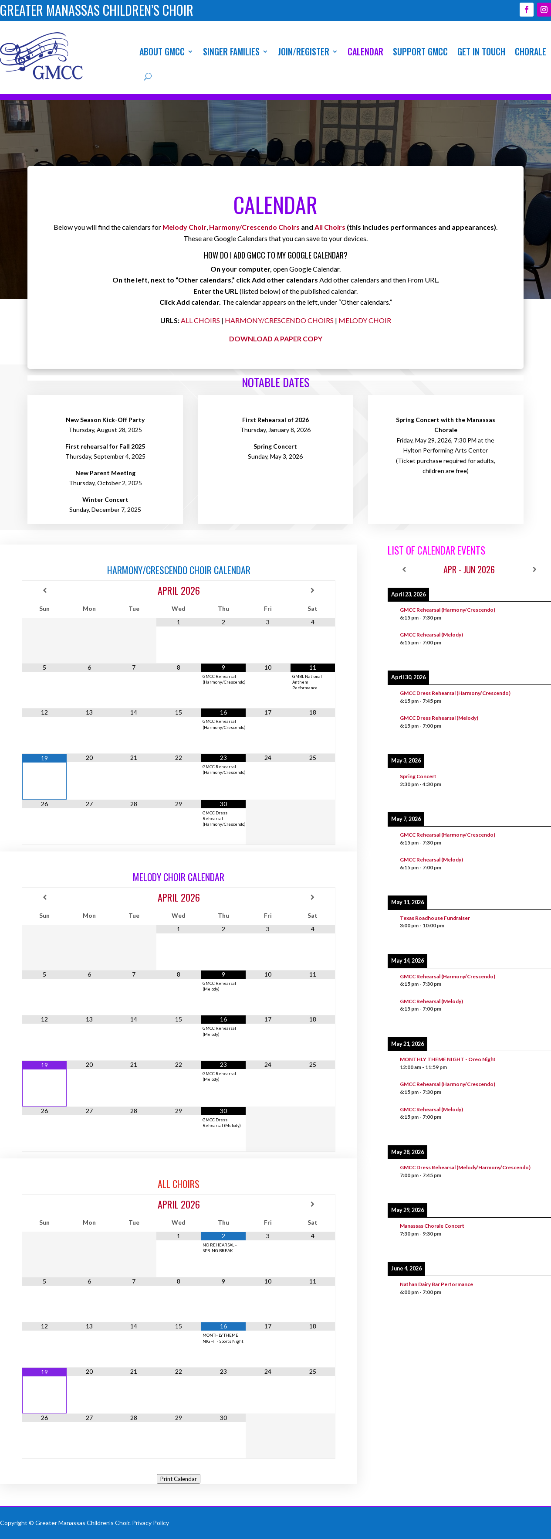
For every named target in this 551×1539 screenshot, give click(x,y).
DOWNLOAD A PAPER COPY (275, 338)
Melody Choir (184, 227)
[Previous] (404, 569)
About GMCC (162, 51)
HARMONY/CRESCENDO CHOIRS (279, 320)
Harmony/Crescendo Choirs (254, 227)
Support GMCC (420, 51)
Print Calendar (178, 1478)
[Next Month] (313, 590)
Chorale (530, 51)
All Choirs (329, 227)
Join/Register (303, 51)
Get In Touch (481, 51)
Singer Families (231, 51)
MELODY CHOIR (364, 320)
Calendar (365, 51)
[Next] (534, 569)
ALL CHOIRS (200, 320)
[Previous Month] (44, 590)
